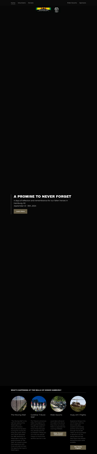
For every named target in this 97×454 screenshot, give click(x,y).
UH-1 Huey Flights (78, 447)
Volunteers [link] (22, 3)
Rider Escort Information (58, 433)
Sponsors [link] (82, 3)
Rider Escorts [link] (72, 3)
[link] (48, 2)
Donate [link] (31, 3)
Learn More (20, 211)
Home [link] (13, 3)
